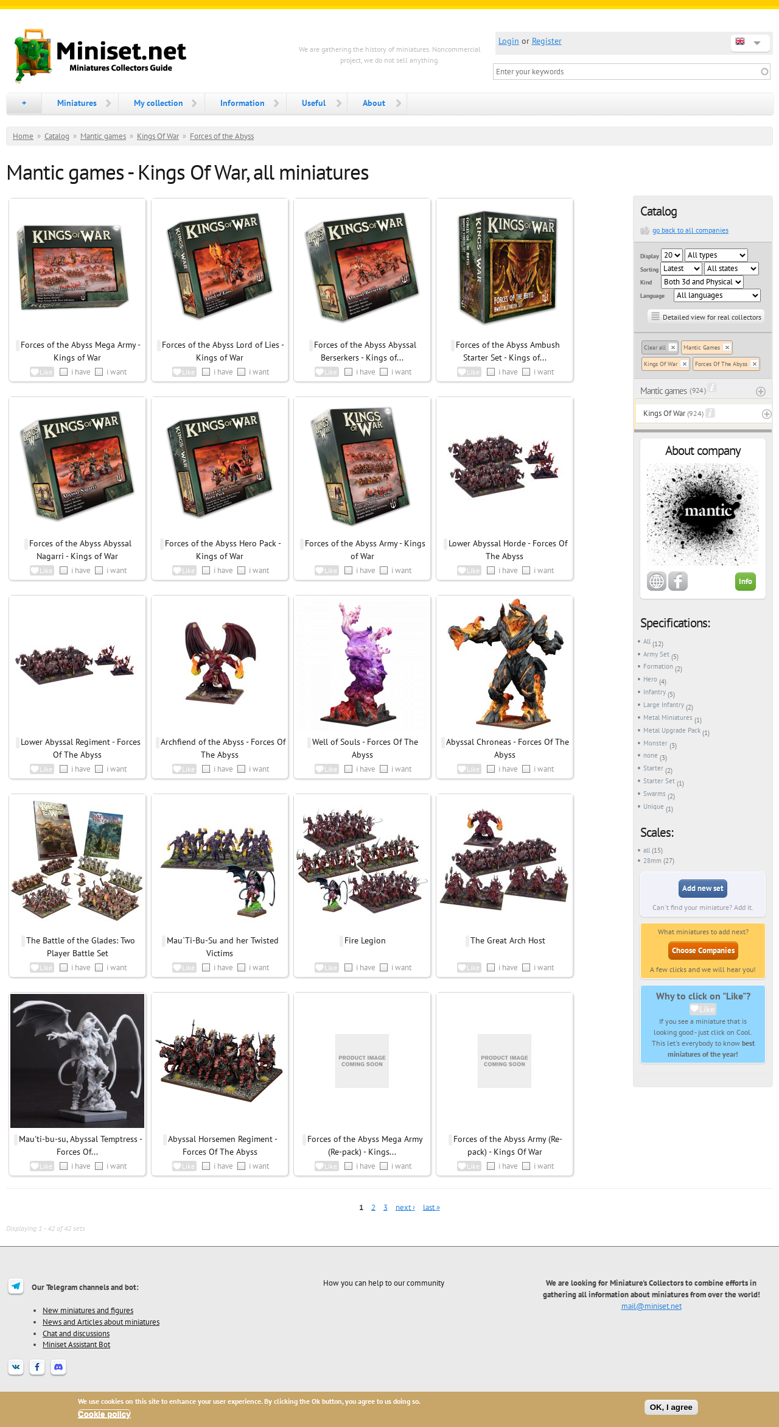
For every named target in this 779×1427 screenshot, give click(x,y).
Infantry (654, 692)
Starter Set (659, 781)
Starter (653, 768)
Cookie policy (104, 1413)
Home (23, 136)
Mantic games (103, 136)
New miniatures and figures (88, 1310)
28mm (652, 860)
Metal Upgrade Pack (671, 730)
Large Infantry (663, 704)
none (650, 755)
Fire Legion (365, 940)
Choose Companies (703, 950)
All (647, 641)
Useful (314, 102)
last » (431, 1207)
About (374, 102)
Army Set (656, 654)
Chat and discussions (76, 1333)
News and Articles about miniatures (101, 1322)
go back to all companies (690, 229)
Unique (653, 806)
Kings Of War (158, 136)
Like (706, 1009)
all (646, 850)
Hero (650, 679)
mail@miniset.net (651, 1306)
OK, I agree (671, 1407)
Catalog (56, 136)
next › (405, 1207)
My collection (158, 102)
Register (547, 40)
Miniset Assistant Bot (76, 1344)
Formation (658, 666)
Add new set (703, 888)
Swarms (654, 793)
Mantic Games (701, 347)
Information (242, 102)
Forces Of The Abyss (721, 364)
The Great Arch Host (507, 940)
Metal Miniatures (668, 717)
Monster (655, 743)
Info (745, 581)
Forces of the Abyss (222, 136)
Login (508, 40)
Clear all (655, 347)
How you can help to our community (383, 1283)
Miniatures (77, 102)
